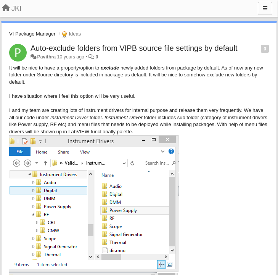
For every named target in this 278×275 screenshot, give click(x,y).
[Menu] (265, 8)
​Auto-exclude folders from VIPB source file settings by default (134, 48)
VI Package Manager (32, 34)
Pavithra (46, 57)
